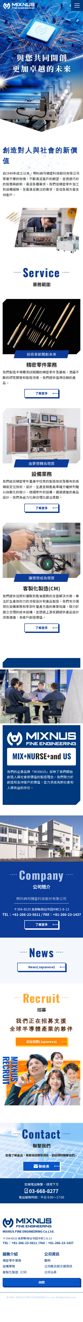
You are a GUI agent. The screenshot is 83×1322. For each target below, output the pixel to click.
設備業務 (9, 1266)
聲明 (47, 1260)
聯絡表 (41, 1166)
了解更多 (41, 393)
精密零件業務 (12, 1260)
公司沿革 (50, 1272)
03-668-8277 (41, 1190)
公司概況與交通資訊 (58, 1266)
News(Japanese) (41, 967)
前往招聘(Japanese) (41, 1041)
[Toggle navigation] (77, 5)
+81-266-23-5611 (26, 914)
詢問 (42, 1282)
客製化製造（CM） (16, 1272)
